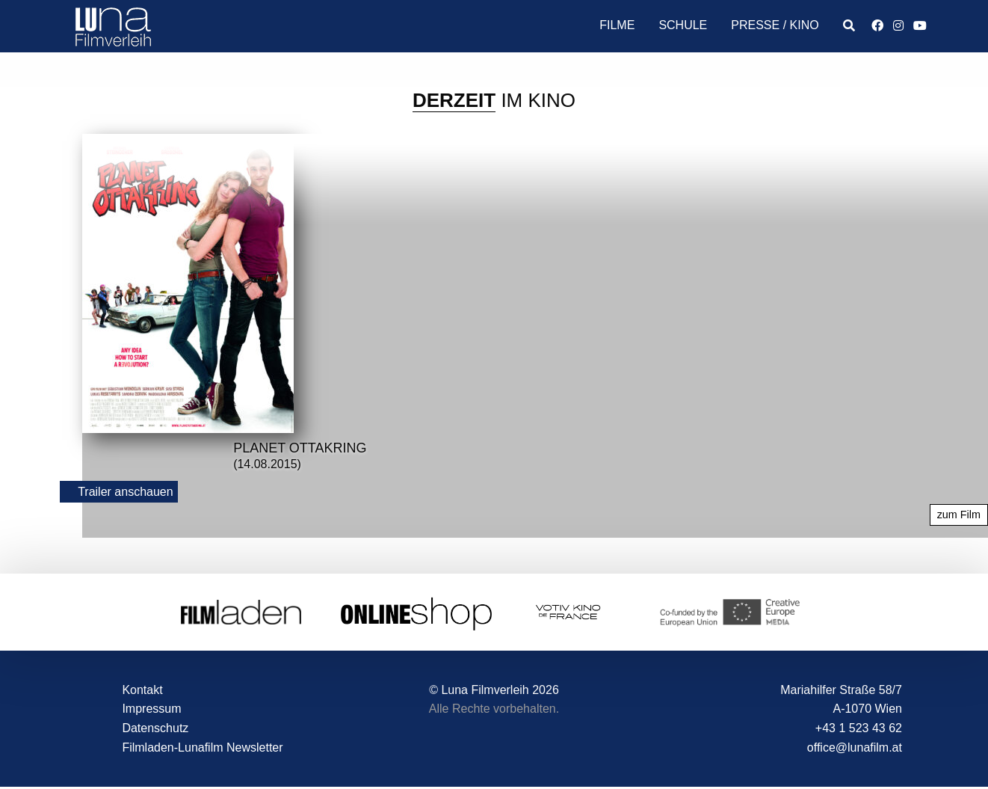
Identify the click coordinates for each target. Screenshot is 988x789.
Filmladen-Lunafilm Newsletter (202, 747)
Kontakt (142, 690)
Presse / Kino (774, 25)
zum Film (959, 515)
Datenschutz (155, 728)
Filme (617, 25)
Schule (682, 25)
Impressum (151, 708)
